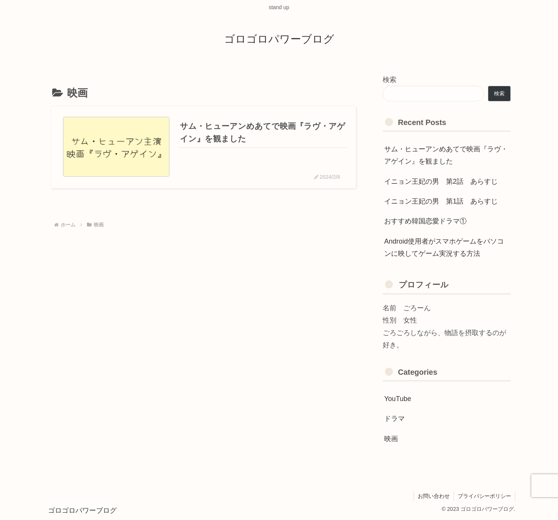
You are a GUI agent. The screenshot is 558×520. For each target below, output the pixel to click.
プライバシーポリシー (484, 496)
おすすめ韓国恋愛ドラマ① (425, 221)
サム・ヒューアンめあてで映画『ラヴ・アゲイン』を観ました (446, 155)
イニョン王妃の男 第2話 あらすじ (441, 181)
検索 (389, 79)
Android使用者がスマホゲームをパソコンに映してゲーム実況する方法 (444, 247)
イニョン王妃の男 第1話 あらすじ (441, 201)
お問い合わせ (434, 496)
